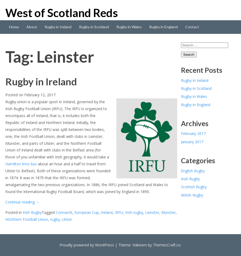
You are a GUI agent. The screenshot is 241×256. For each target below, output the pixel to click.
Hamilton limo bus (21, 163)
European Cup (86, 212)
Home (14, 27)
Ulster (67, 219)
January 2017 (192, 141)
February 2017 (193, 133)
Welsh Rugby (192, 195)
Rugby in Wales (129, 27)
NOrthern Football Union (26, 219)
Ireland (107, 212)
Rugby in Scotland (94, 27)
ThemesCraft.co (167, 244)
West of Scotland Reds (61, 12)
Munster (168, 212)
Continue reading (22, 202)
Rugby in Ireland (58, 27)
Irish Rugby (32, 212)
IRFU (119, 212)
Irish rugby (134, 212)
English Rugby (193, 170)
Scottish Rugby (194, 186)
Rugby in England (163, 27)
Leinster (152, 212)
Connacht (64, 212)
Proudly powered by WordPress (87, 244)
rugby (55, 219)
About (31, 27)
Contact (192, 27)
